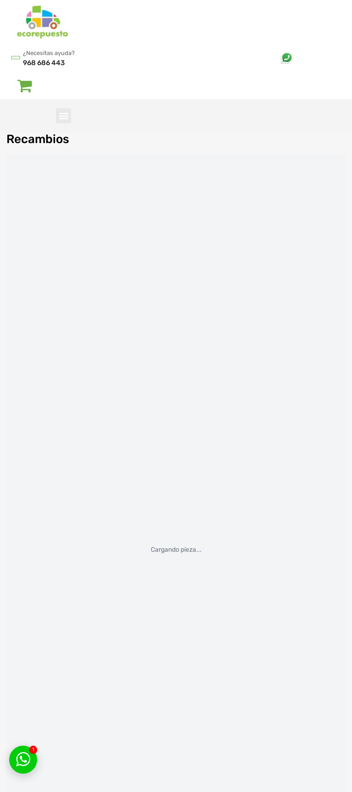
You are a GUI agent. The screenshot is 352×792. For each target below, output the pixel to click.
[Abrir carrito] (25, 85)
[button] (63, 115)
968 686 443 (44, 63)
